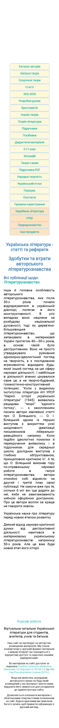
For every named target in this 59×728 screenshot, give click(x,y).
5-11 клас (29, 149)
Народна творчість (29, 176)
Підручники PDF (29, 170)
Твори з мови (29, 163)
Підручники (29, 128)
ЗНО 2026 (29, 94)
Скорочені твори (29, 80)
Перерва (29, 190)
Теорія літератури (29, 121)
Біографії (29, 156)
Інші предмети (29, 232)
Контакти (29, 197)
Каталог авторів (29, 66)
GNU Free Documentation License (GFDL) (31, 671)
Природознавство (29, 225)
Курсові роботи (29, 621)
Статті (29, 87)
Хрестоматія (29, 107)
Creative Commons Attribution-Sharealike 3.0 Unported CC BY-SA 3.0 (28, 668)
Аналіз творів (29, 114)
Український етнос (29, 183)
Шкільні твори (29, 73)
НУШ (29, 218)
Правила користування (29, 204)
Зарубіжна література (29, 211)
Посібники (29, 135)
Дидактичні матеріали (29, 142)
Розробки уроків (29, 101)
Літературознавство (22, 282)
